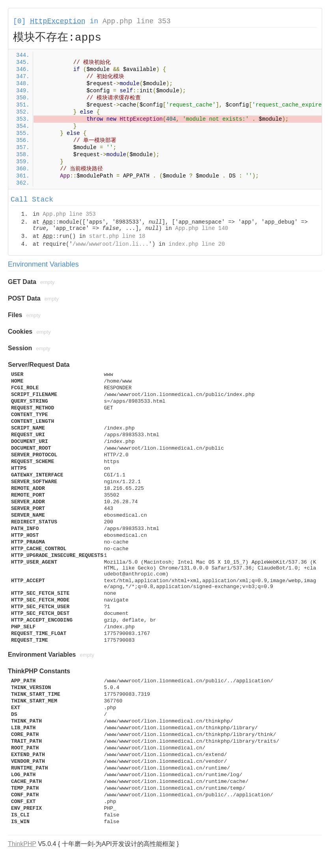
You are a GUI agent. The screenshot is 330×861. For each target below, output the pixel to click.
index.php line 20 (196, 244)
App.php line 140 (201, 228)
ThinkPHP (22, 843)
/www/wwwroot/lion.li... (111, 244)
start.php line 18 (117, 236)
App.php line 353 (137, 21)
